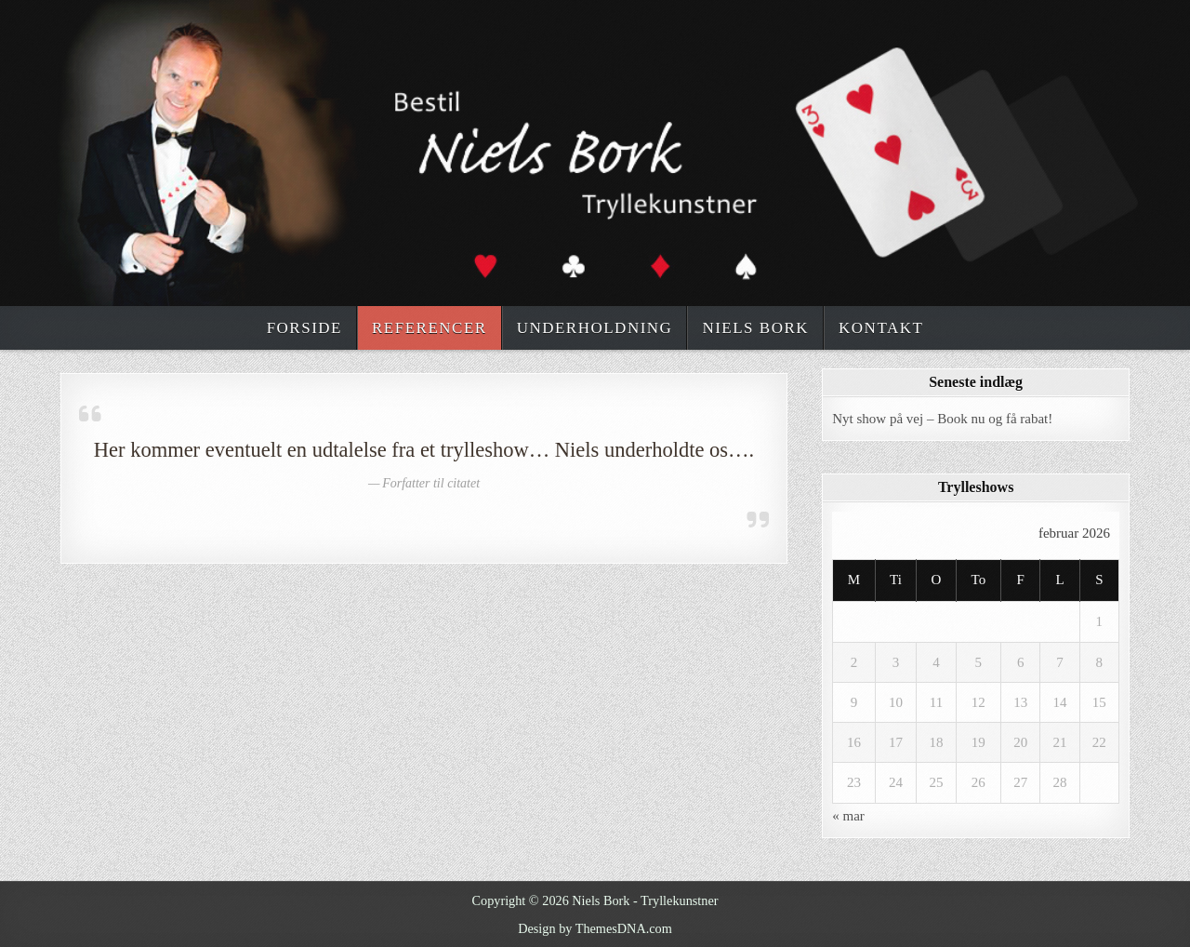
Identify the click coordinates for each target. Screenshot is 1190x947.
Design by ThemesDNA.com (595, 928)
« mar (848, 815)
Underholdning (595, 328)
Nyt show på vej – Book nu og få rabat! (942, 418)
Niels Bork (755, 328)
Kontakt (881, 328)
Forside (304, 328)
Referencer (429, 328)
